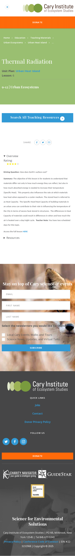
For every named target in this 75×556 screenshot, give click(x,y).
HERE (25, 231)
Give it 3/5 (13, 164)
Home (7, 37)
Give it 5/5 (18, 164)
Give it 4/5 (15, 164)
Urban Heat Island (37, 42)
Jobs (37, 405)
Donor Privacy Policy (37, 422)
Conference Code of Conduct (40, 541)
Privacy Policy (12, 541)
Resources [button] (13, 238)
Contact (37, 413)
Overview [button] (12, 156)
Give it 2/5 (10, 164)
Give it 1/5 (8, 164)
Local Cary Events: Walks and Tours (29, 334)
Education (20, 37)
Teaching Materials (40, 37)
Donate (38, 22)
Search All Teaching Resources (35, 117)
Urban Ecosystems (13, 42)
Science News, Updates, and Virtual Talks (33, 339)
